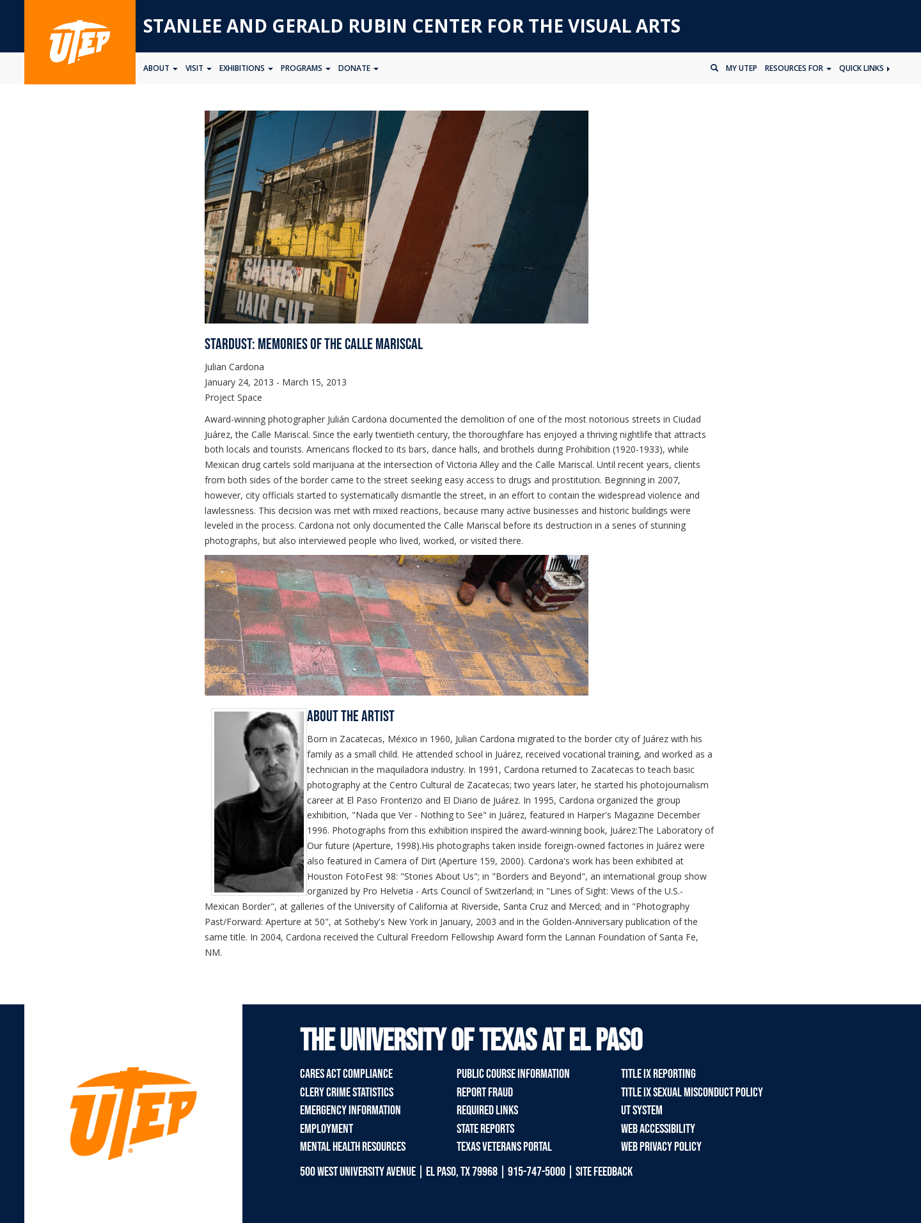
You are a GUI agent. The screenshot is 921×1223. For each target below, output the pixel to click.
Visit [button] (198, 68)
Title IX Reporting (658, 1074)
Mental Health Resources (352, 1147)
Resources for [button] (798, 68)
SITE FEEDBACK (604, 1172)
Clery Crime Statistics (346, 1092)
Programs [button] (306, 68)
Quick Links (864, 68)
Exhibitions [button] (246, 68)
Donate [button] (358, 68)
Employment (326, 1129)
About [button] (160, 68)
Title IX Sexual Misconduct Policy (692, 1092)
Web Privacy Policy (661, 1147)
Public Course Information (513, 1074)
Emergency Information (350, 1110)
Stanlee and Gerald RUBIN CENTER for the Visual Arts (412, 25)
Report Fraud (485, 1092)
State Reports (485, 1129)
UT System (642, 1110)
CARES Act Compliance (346, 1074)
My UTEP (741, 68)
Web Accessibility (658, 1129)
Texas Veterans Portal (504, 1147)
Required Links (487, 1110)
